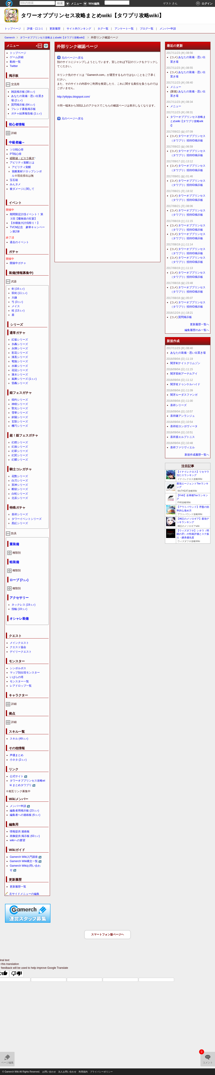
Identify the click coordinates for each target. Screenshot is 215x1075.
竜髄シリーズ (20, 361)
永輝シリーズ (20, 348)
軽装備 (14, 562)
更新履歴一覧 (18, 886)
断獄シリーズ (20, 489)
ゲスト (167, 3)
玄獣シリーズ (20, 421)
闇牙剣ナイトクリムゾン (185, 363)
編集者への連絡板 (25, 814)
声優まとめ (16, 755)
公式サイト (16, 776)
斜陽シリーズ (20, 417)
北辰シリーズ (20, 498)
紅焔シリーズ (20, 339)
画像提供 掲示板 (25, 836)
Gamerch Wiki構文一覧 (24, 861)
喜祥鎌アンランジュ (182, 415)
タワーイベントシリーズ (27, 518)
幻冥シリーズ (20, 455)
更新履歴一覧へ (199, 324)
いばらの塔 (16, 677)
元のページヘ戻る (72, 57)
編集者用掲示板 (24, 810)
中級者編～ (17, 142)
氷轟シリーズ (20, 344)
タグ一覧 (103, 28)
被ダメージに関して (22, 188)
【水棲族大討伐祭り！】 (25, 222)
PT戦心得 (15, 153)
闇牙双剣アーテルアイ (184, 373)
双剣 (19, 293)
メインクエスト (19, 642)
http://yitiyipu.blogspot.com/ (73, 96)
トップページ (13, 28)
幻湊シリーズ (20, 446)
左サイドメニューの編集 (22, 893)
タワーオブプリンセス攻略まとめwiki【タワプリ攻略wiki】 (92, 15)
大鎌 (14, 297)
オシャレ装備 (19, 618)
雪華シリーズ (20, 412)
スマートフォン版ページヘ (107, 934)
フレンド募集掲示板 (23, 109)
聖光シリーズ (20, 408)
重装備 (14, 544)
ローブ (19, 580)
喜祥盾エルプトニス (182, 437)
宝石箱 (14, 180)
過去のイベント (19, 242)
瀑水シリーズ (20, 374)
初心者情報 (17, 124)
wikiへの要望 (17, 840)
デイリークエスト (21, 651)
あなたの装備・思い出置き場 (188, 352)
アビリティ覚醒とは (22, 162)
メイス (16, 306)
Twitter (14, 66)
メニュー (175, 87)
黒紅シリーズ (20, 523)
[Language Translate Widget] (121, 2)
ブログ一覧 (146, 28)
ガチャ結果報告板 (26, 113)
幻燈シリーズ (20, 442)
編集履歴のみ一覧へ (197, 330)
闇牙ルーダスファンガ (184, 394)
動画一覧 (15, 61)
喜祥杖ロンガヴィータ (184, 426)
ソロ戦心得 (16, 149)
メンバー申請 (168, 28)
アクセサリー (19, 597)
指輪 (19, 609)
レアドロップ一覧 (21, 685)
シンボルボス (18, 668)
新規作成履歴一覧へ (197, 454)
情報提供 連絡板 (20, 831)
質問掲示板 (23, 104)
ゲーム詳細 (16, 57)
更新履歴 (55, 28)
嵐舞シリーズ (24, 378)
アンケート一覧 (124, 28)
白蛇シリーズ (20, 493)
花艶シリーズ (20, 476)
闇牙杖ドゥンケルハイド (185, 384)
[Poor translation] (17, 973)
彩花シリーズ (20, 352)
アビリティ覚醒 (21, 167)
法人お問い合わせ (67, 1071)
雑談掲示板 (23, 91)
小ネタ (18, 759)
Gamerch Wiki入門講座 (24, 856)
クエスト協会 (18, 647)
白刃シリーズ (20, 480)
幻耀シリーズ (20, 459)
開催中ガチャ (18, 263)
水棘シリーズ (20, 365)
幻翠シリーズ (20, 451)
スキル (19, 738)
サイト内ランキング (79, 28)
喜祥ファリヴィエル (182, 447)
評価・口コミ (35, 28)
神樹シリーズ (20, 404)
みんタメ (15, 184)
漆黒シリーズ (20, 357)
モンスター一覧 (19, 681)
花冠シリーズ (20, 370)
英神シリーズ (20, 484)
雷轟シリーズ (20, 383)
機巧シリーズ (20, 425)
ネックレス (23, 604)
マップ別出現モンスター (25, 672)
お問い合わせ (49, 1071)
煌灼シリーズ (20, 399)
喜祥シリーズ (20, 514)
